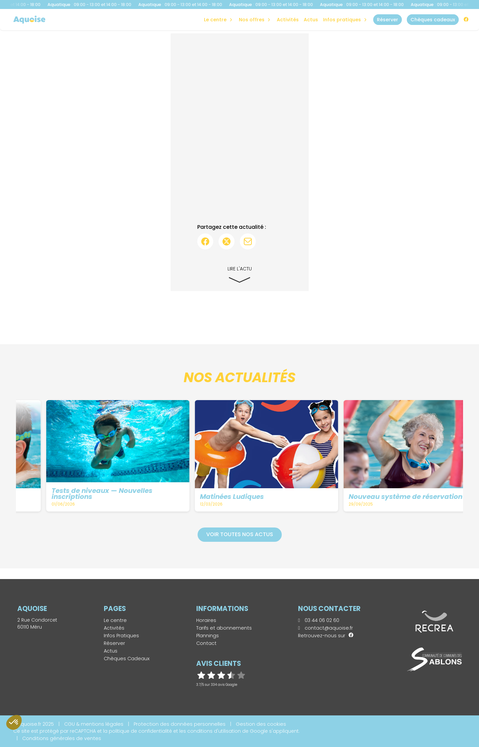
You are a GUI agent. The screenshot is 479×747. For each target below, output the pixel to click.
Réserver (114, 643)
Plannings (207, 635)
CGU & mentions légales (93, 724)
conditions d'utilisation (214, 731)
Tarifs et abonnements (224, 628)
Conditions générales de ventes (61, 738)
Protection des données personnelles (180, 724)
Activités (288, 19)
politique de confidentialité (140, 731)
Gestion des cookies (261, 724)
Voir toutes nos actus (239, 534)
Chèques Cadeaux (127, 658)
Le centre (115, 620)
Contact (206, 643)
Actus (311, 19)
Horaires (206, 620)
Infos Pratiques (342, 19)
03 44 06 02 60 (318, 620)
